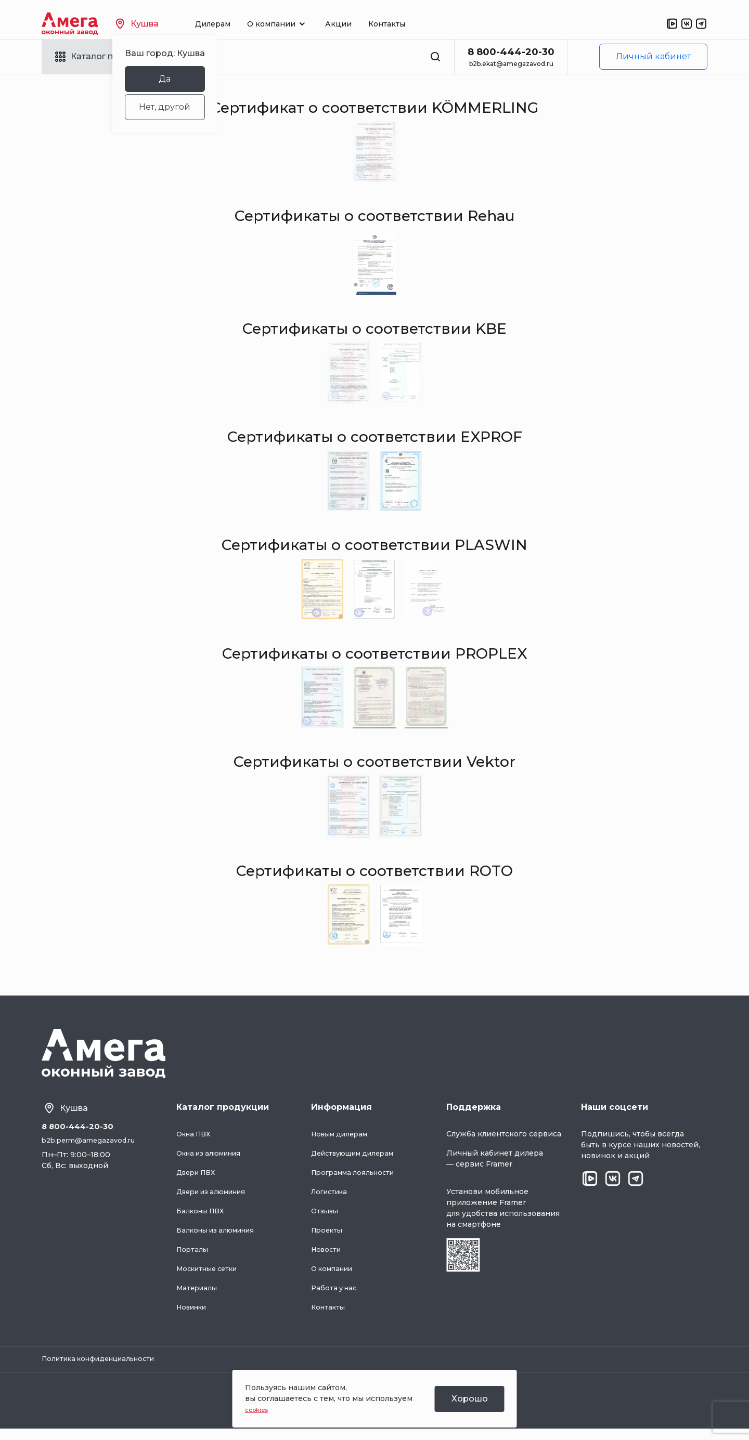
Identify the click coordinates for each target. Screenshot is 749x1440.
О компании (335, 1277)
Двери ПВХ (198, 1181)
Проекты (328, 1239)
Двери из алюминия (216, 1201)
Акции (357, 24)
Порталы (193, 1258)
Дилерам (231, 24)
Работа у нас (335, 1297)
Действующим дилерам (358, 1162)
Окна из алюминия (213, 1162)
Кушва (155, 23)
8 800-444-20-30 (511, 52)
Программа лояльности (357, 1181)
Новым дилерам (342, 1143)
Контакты (405, 24)
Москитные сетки (211, 1277)
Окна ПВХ (195, 1143)
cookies (259, 1409)
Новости (327, 1258)
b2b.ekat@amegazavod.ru (511, 64)
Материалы (198, 1297)
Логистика (332, 1201)
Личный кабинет (653, 56)
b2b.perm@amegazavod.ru (92, 1151)
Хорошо (469, 1399)
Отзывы (326, 1220)
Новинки (194, 1316)
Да (183, 79)
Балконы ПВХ (202, 1220)
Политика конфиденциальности (105, 1369)
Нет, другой (183, 107)
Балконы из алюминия (220, 1239)
